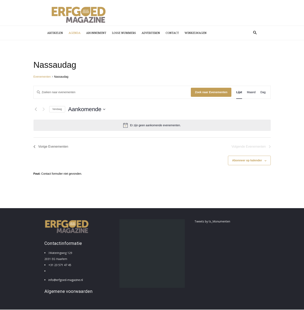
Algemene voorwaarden (68, 291)
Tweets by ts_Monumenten (212, 222)
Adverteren (151, 32)
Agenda (74, 32)
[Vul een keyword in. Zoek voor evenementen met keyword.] (112, 92)
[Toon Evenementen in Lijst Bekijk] (239, 92)
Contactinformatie (63, 243)
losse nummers (124, 32)
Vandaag (57, 109)
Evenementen (42, 77)
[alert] (152, 125)
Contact (172, 32)
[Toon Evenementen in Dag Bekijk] (263, 92)
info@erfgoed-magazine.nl (65, 280)
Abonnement (96, 32)
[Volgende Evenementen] (43, 109)
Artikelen (55, 32)
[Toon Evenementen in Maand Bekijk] (251, 92)
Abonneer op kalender (247, 160)
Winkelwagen (196, 32)
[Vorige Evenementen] (35, 109)
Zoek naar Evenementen (211, 92)
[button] (255, 33)
